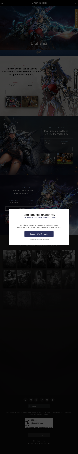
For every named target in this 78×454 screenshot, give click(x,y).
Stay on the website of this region (39, 239)
